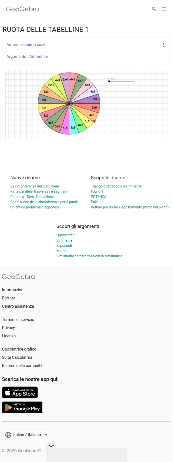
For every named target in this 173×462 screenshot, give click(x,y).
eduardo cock (33, 44)
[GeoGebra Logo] (22, 8)
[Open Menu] (164, 9)
